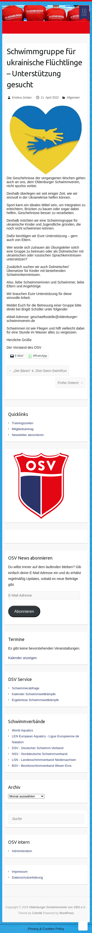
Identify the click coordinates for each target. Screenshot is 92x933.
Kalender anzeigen (22, 658)
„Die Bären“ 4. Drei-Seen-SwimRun (38, 371)
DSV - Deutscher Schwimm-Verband (37, 748)
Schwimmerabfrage (25, 688)
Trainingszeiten (22, 423)
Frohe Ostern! (70, 383)
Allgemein (73, 97)
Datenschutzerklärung (27, 877)
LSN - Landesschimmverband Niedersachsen (44, 760)
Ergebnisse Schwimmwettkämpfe (35, 700)
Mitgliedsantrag (22, 429)
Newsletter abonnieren (28, 435)
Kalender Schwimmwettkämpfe (33, 694)
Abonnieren (24, 611)
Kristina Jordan (22, 97)
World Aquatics (22, 730)
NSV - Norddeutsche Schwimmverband (39, 754)
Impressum (19, 871)
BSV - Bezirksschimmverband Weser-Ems (41, 765)
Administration (22, 851)
